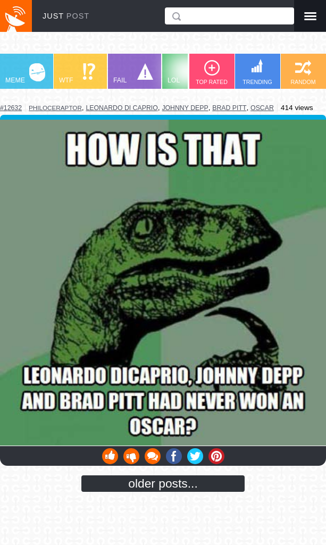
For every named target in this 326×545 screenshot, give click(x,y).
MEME (25, 73)
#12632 (11, 108)
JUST (66, 16)
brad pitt (229, 108)
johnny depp (185, 108)
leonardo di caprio (121, 108)
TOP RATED (212, 72)
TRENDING (257, 72)
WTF (77, 73)
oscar (262, 108)
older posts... (163, 483)
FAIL (133, 73)
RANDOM (302, 72)
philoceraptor (55, 107)
